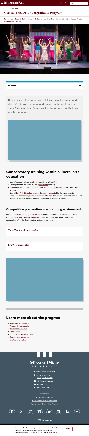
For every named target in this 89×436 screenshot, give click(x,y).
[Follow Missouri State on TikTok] (40, 411)
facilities (53, 182)
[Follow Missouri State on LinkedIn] (58, 411)
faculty (32, 182)
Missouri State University (44, 397)
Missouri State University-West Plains (44, 401)
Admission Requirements (20, 323)
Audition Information (18, 328)
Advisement (15, 331)
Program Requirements (19, 326)
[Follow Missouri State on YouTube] (49, 411)
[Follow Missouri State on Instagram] (30, 411)
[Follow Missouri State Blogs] (67, 411)
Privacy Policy (52, 432)
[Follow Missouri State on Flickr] (77, 411)
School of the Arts (10, 8)
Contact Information (18, 340)
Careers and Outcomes (19, 337)
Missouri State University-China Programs (45, 404)
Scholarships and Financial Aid (22, 334)
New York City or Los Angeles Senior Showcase (34, 193)
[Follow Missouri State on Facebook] (12, 411)
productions (43, 184)
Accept (68, 429)
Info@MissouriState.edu (45, 381)
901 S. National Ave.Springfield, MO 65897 (44, 376)
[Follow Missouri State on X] (21, 411)
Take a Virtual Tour (43, 387)
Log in (60, 3)
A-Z (66, 3)
